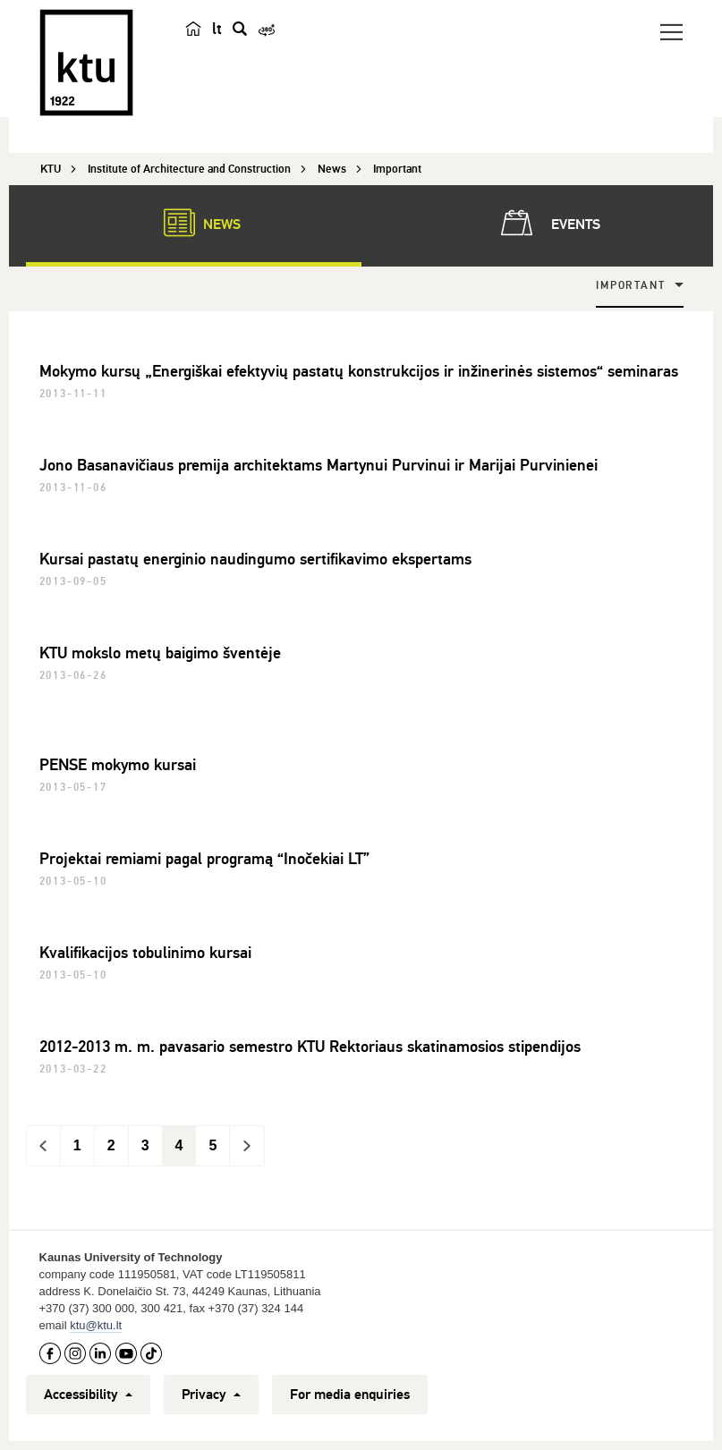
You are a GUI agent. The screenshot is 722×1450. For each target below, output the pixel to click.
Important (630, 286)
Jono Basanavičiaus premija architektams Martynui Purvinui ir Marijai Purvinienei (318, 465)
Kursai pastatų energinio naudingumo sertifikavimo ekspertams (255, 559)
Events (547, 222)
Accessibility (88, 1394)
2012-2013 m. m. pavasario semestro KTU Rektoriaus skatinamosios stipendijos (310, 1046)
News (193, 222)
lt (217, 28)
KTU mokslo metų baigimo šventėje (160, 653)
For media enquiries (350, 1394)
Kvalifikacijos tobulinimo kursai (145, 952)
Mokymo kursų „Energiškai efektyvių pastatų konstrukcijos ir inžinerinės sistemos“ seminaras (358, 371)
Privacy (211, 1394)
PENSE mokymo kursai (117, 765)
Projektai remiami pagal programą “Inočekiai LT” (204, 859)
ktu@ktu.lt (96, 1325)
